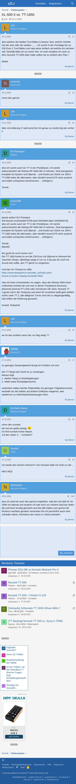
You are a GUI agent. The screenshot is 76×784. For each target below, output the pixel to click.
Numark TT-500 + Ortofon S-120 (27, 595)
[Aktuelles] (66, 3)
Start (22, 767)
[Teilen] (69, 37)
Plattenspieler (32, 624)
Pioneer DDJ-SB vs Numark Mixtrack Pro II (33, 569)
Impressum (59, 764)
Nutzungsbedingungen (21, 764)
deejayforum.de (53, 779)
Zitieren (70, 66)
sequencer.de (38, 779)
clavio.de (27, 779)
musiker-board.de (35, 777)
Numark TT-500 (17, 582)
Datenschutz (39, 764)
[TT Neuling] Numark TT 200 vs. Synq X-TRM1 (35, 621)
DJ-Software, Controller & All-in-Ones (43, 573)
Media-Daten (8, 767)
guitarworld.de (50, 777)
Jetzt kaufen (14, 736)
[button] (3, 760)
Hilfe (49, 764)
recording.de (63, 777)
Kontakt (5, 764)
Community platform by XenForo (25, 773)
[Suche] (72, 3)
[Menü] (4, 3)
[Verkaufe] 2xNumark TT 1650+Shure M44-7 (34, 608)
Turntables (32, 586)
